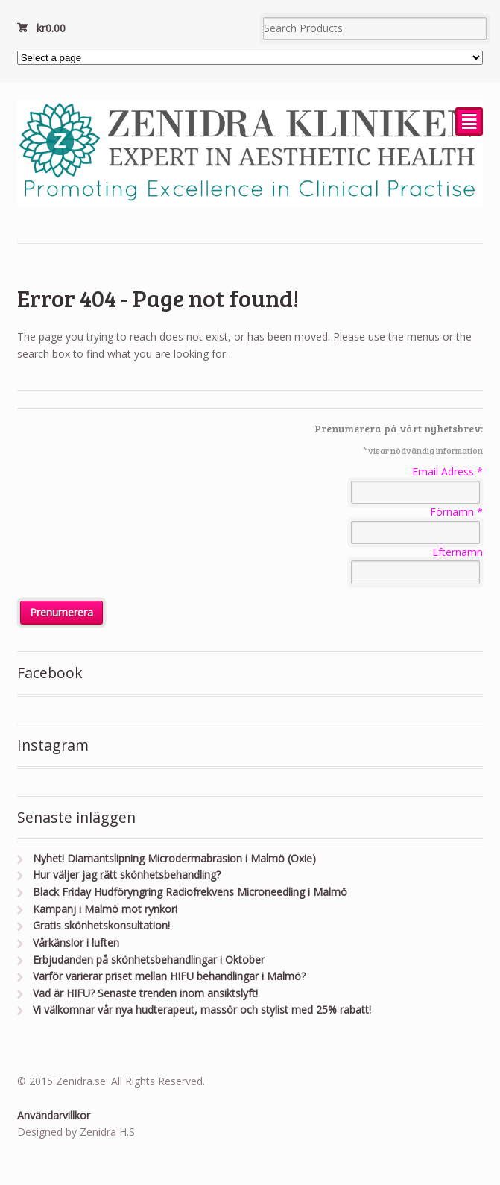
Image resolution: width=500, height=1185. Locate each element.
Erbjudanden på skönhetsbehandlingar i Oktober (149, 959)
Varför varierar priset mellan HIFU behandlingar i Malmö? (169, 976)
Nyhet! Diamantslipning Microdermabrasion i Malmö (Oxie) (174, 858)
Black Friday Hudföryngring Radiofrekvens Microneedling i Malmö (190, 892)
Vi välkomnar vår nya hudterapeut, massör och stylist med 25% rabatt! (202, 1009)
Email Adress (447, 471)
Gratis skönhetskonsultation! (101, 925)
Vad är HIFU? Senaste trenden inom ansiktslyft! (145, 993)
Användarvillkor (53, 1115)
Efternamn (457, 552)
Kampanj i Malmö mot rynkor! (105, 909)
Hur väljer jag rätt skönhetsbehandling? (127, 875)
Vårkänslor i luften (76, 942)
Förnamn (456, 512)
